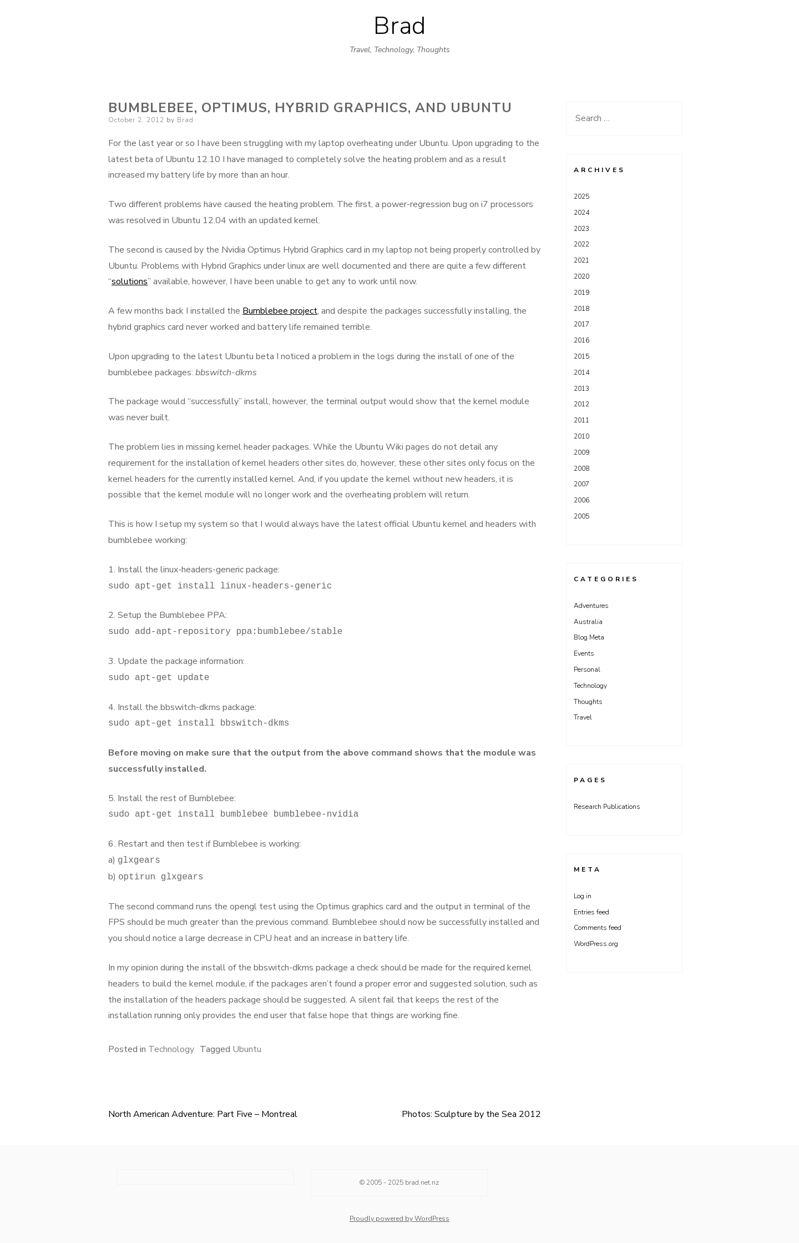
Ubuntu (246, 1049)
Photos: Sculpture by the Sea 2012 (471, 1114)
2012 (581, 404)
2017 (581, 324)
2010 (581, 436)
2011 (581, 420)
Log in (582, 896)
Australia (588, 621)
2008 (581, 468)
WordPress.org (596, 943)
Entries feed (591, 912)
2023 (581, 228)
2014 (581, 372)
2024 (581, 212)
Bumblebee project (279, 311)
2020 (581, 276)
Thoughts (588, 701)
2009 (581, 452)
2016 (581, 340)
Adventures (591, 605)
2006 (581, 500)
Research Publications (607, 806)
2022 (581, 244)
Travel (583, 717)
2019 (581, 292)
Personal (587, 669)
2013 (581, 388)
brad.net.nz (422, 1182)
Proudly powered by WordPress (399, 1218)
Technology (171, 1049)
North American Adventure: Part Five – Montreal (202, 1114)
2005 (581, 516)
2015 (581, 356)
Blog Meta (589, 637)
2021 (581, 260)
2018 (581, 308)
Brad (399, 26)
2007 (581, 484)
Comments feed (597, 927)
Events (584, 653)
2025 (581, 196)
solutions (130, 281)
